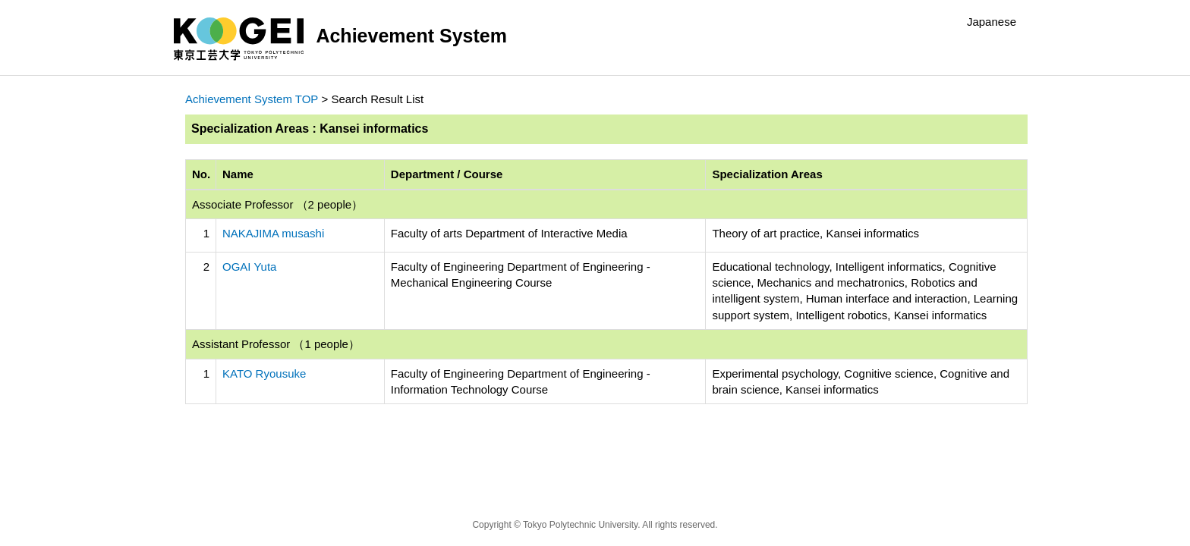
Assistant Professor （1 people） (276, 343)
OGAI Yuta (249, 266)
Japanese (991, 21)
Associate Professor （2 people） (277, 204)
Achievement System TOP (251, 99)
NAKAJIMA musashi (273, 233)
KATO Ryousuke (264, 373)
